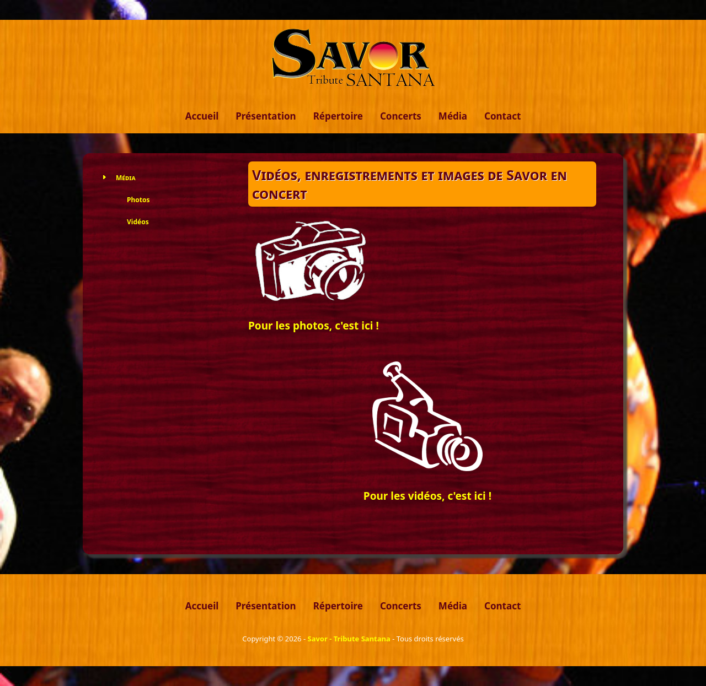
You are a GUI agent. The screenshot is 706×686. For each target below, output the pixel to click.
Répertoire (338, 116)
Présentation (266, 116)
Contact (502, 116)
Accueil (202, 116)
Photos (138, 199)
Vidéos (138, 221)
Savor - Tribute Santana (348, 639)
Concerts (400, 116)
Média (452, 116)
